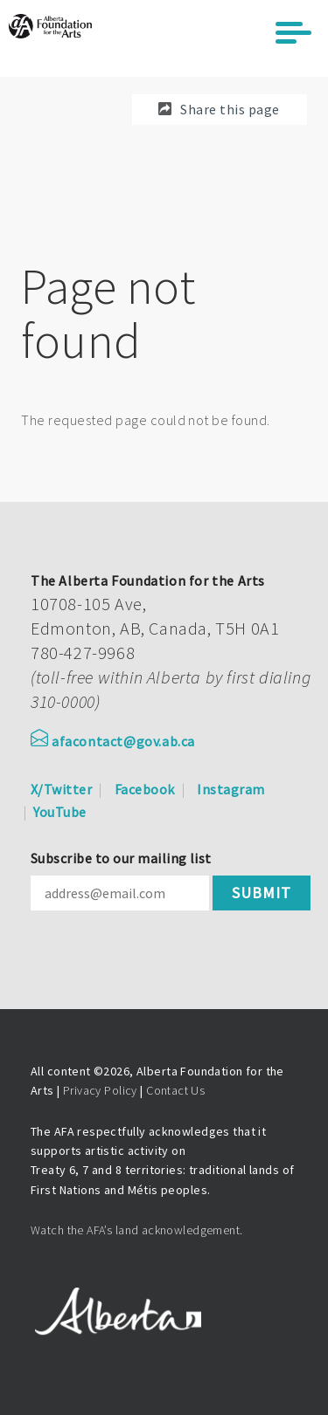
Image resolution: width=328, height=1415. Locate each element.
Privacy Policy (100, 1090)
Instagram (230, 789)
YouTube (59, 812)
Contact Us (175, 1090)
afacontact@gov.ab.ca (113, 741)
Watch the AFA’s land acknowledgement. (137, 1230)
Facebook (145, 789)
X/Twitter (61, 789)
